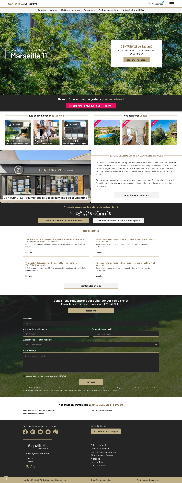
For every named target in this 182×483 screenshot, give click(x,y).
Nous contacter (99, 465)
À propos (95, 458)
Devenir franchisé (100, 448)
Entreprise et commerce (103, 451)
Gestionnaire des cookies (148, 480)
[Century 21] (23, 4)
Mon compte (156, 3)
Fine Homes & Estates (102, 455)
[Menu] (171, 3)
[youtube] (48, 431)
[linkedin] (40, 431)
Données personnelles (101, 480)
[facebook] (25, 431)
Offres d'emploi (98, 445)
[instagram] (32, 431)
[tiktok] (55, 431)
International (97, 462)
